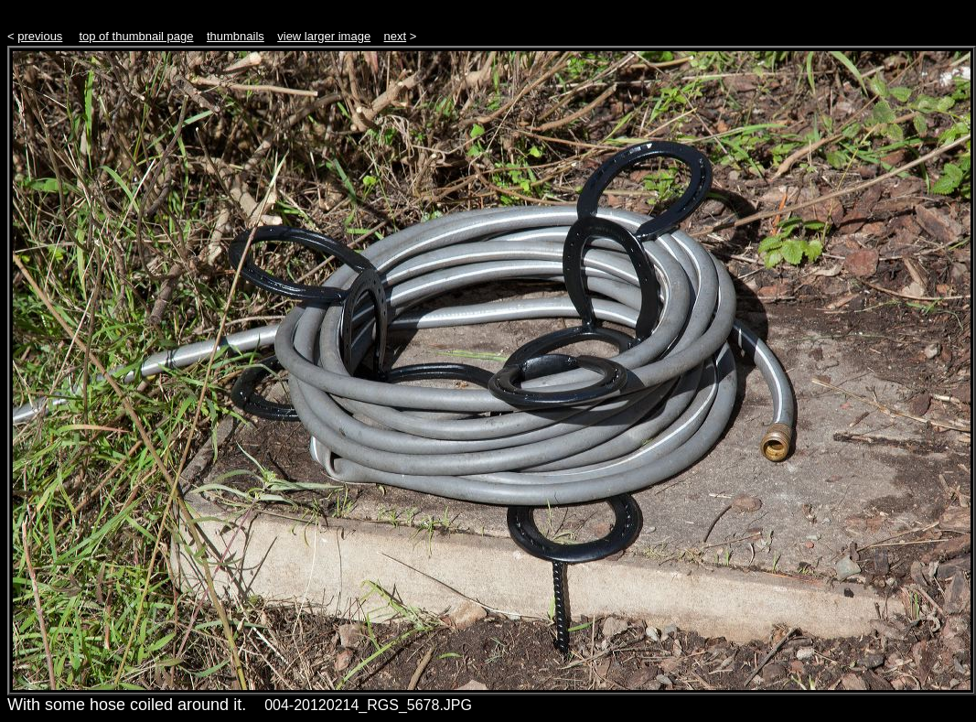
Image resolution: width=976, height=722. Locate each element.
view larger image (323, 36)
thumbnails (235, 36)
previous (39, 36)
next (395, 36)
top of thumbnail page (136, 36)
